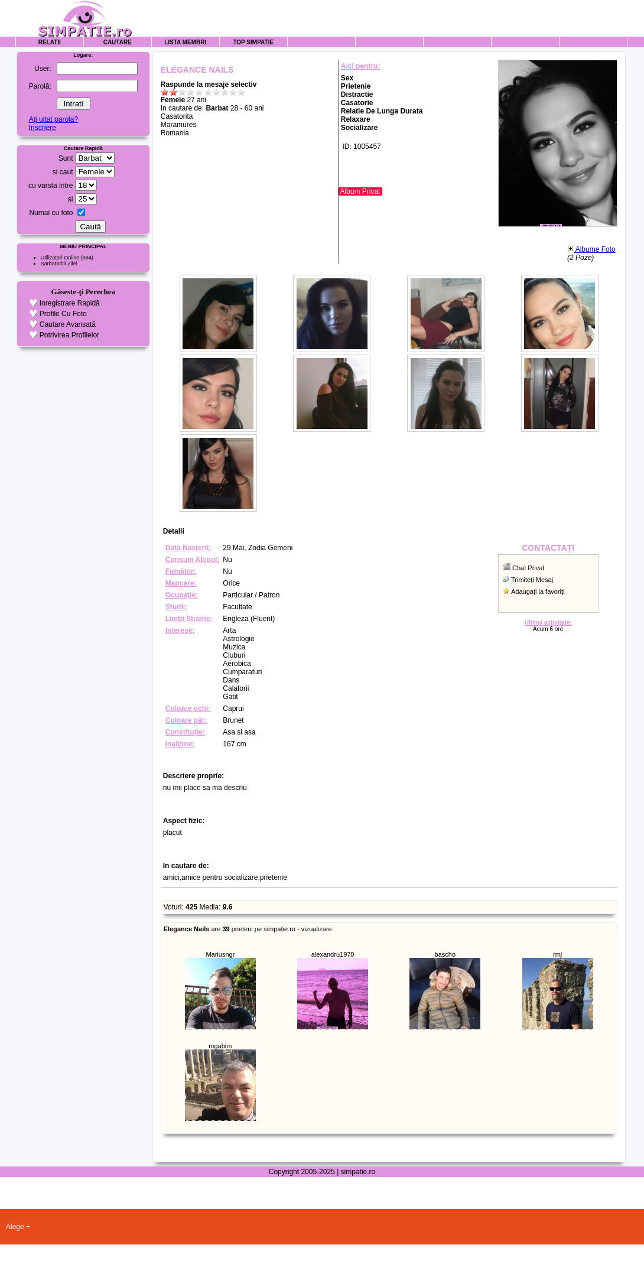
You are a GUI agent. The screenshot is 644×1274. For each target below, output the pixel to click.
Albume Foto (591, 249)
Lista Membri (185, 42)
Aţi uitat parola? (53, 119)
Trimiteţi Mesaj (532, 579)
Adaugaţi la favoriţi (538, 591)
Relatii (49, 42)
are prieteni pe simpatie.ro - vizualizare (248, 928)
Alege (15, 1227)
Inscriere (42, 128)
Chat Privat (528, 567)
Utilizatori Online (60, 258)
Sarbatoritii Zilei (59, 263)
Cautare (117, 42)
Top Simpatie (253, 42)
